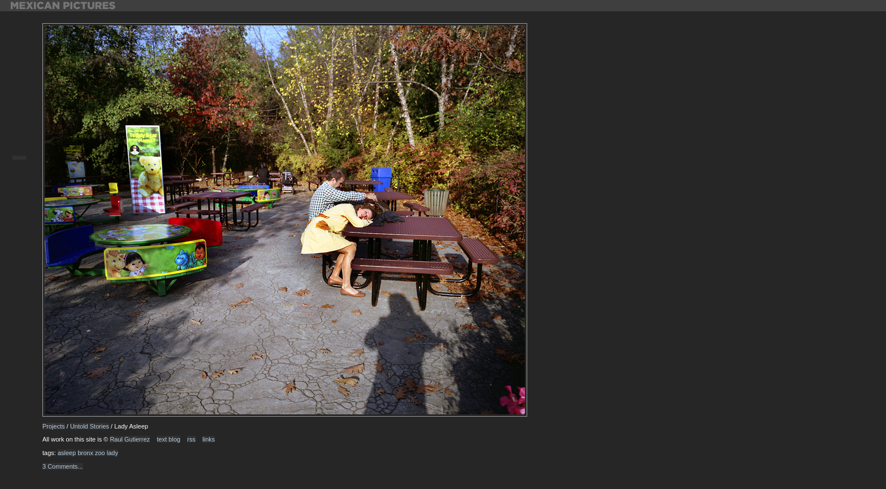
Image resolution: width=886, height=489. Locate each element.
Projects (53, 426)
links (208, 439)
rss (191, 439)
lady (112, 452)
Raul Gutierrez (130, 439)
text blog (169, 439)
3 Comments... (62, 466)
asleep (67, 452)
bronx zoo (91, 452)
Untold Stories (89, 426)
